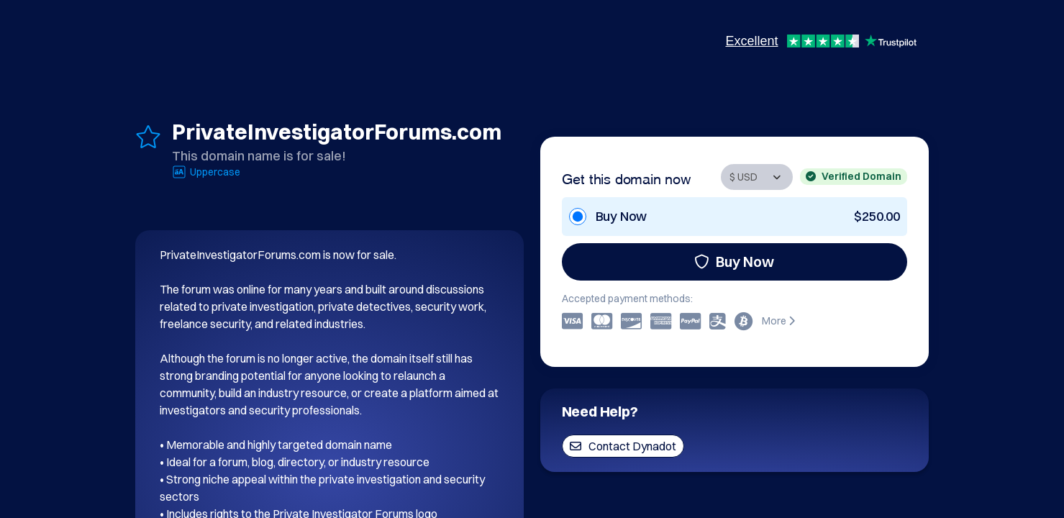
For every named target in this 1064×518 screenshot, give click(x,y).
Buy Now (734, 262)
